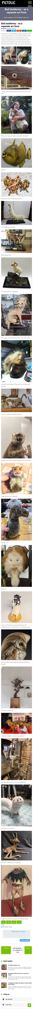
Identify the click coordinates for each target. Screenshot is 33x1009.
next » (28, 948)
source (3, 925)
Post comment (25, 940)
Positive (14, 28)
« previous (6, 948)
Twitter (7, 1005)
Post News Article (6, 927)
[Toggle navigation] (30, 2)
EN (29, 6)
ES (31, 6)
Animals (9, 28)
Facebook (7, 999)
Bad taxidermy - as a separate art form (17, 950)
